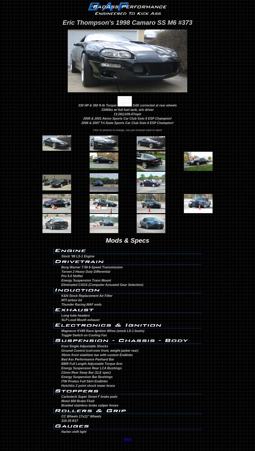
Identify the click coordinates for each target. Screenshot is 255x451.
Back (127, 439)
